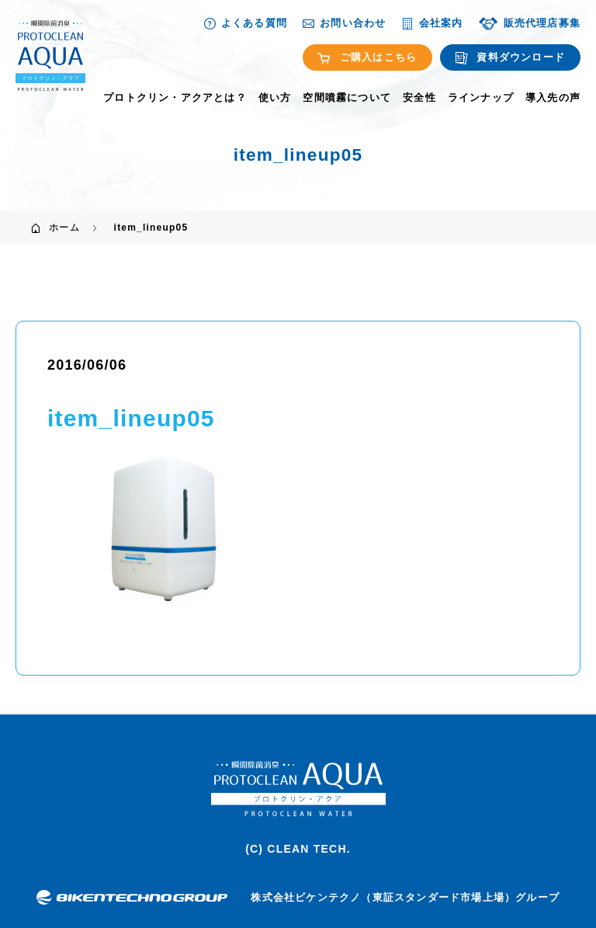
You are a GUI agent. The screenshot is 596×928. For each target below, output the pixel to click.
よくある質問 (245, 23)
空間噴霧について (347, 97)
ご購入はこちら (367, 57)
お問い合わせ (344, 23)
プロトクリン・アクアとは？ (175, 97)
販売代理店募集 (529, 23)
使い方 (275, 97)
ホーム (64, 227)
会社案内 (432, 23)
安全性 (419, 97)
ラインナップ (481, 97)
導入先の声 (552, 97)
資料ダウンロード (510, 57)
